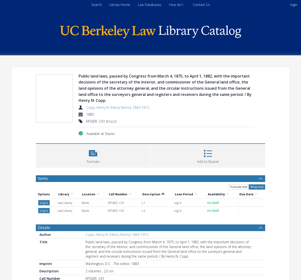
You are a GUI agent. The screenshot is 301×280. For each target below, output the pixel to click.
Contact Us (201, 4)
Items (43, 178)
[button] (93, 155)
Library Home (119, 4)
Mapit (111, 121)
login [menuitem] (293, 4)
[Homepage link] (150, 30)
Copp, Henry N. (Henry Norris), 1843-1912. (118, 107)
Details (44, 227)
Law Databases (149, 4)
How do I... (177, 4)
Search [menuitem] (96, 4)
